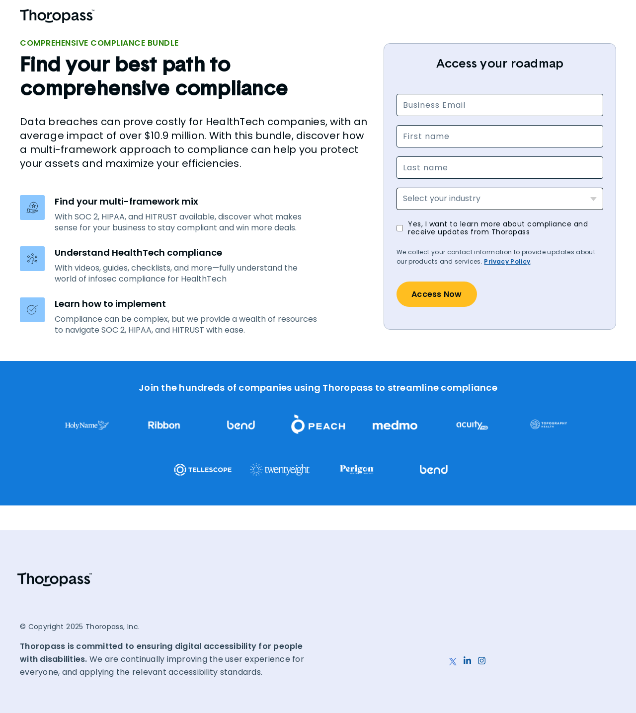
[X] (453, 655)
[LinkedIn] (467, 655)
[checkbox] (500, 228)
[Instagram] (481, 655)
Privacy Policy (507, 261)
